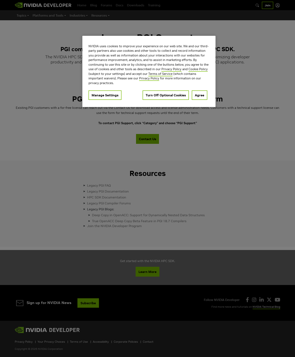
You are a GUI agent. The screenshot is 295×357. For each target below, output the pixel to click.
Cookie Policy (198, 69)
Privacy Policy (171, 69)
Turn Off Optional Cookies (166, 95)
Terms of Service (160, 74)
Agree (199, 95)
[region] (149, 71)
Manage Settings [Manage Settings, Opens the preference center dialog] (105, 95)
